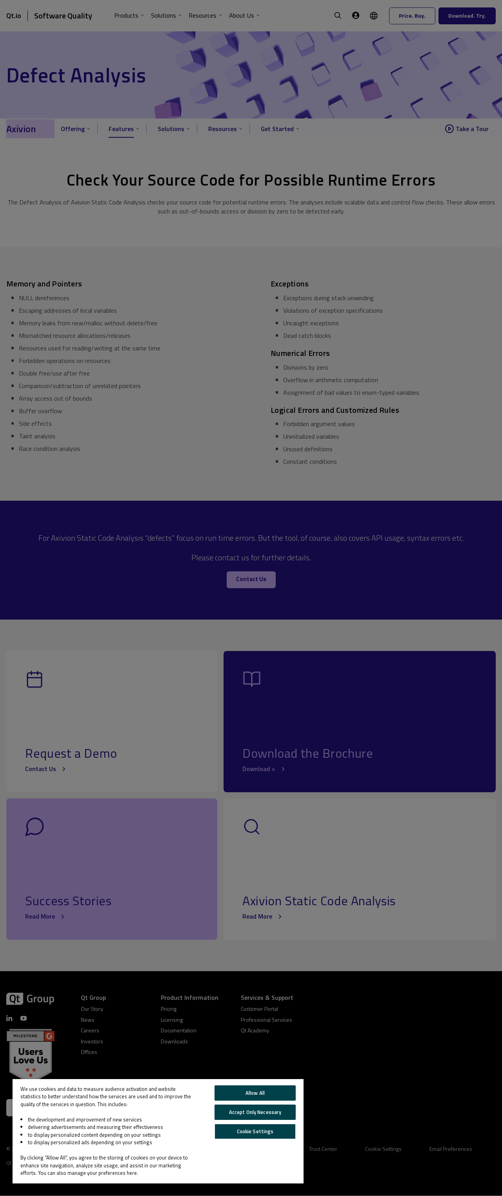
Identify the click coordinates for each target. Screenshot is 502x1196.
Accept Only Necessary (255, 1112)
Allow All (255, 1093)
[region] (158, 1131)
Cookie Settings (255, 1131)
